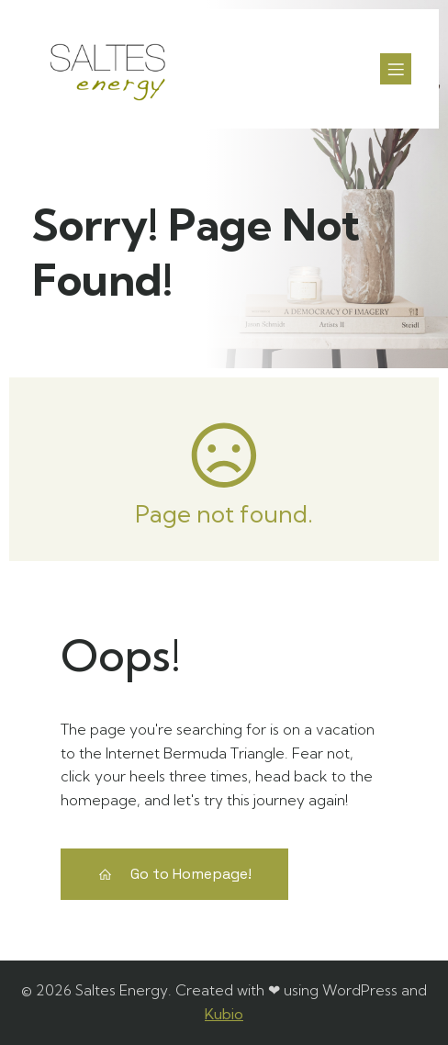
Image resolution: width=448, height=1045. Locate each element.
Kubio (224, 1014)
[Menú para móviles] (395, 68)
